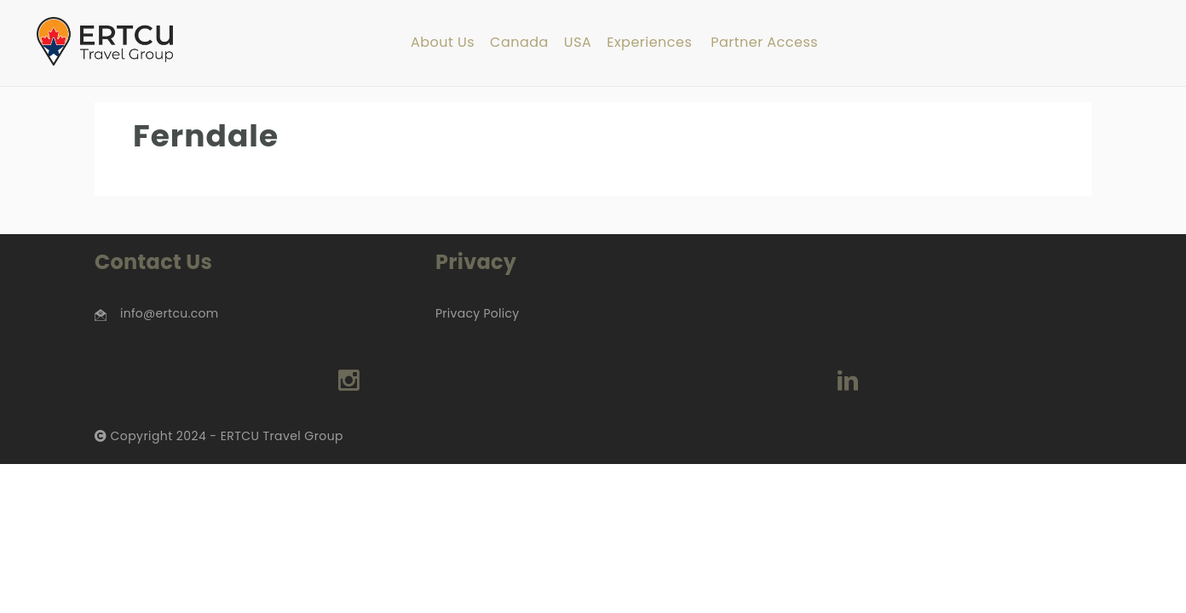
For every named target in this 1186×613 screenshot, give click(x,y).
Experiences (649, 43)
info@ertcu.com (169, 313)
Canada (519, 43)
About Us (443, 43)
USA (577, 43)
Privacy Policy (477, 313)
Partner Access (764, 43)
